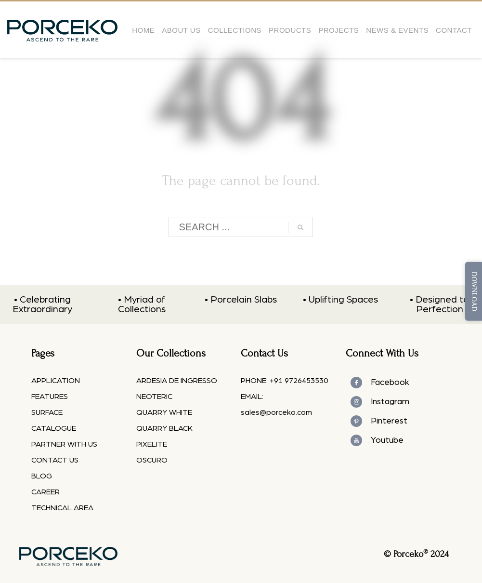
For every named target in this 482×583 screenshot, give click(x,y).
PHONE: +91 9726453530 (284, 380)
